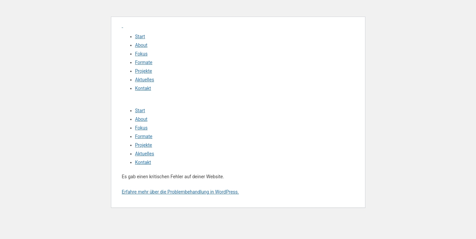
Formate (143, 62)
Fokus (141, 53)
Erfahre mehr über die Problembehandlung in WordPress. (180, 192)
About (141, 45)
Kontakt (143, 88)
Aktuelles (144, 79)
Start (140, 36)
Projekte (143, 71)
